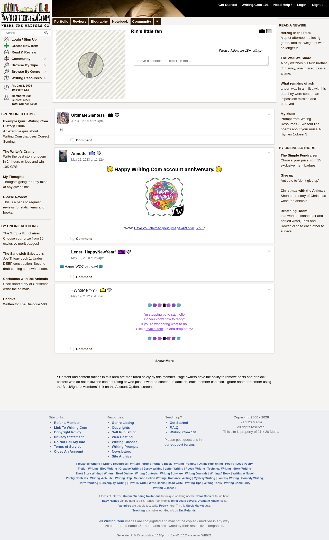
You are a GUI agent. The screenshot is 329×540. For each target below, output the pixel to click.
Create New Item (25, 46)
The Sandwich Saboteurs (23, 253)
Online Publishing (211, 463)
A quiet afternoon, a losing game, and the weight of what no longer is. (303, 43)
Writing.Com (114, 521)
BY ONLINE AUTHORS (19, 226)
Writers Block (162, 463)
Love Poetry (244, 463)
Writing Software (171, 473)
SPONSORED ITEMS (18, 114)
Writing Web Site (101, 478)
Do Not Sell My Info (69, 442)
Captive (9, 299)
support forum (182, 444)
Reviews (79, 21)
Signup (318, 5)
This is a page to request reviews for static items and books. (23, 207)
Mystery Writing (204, 478)
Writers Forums (140, 463)
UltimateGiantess (88, 115)
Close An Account (68, 451)
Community (29, 58)
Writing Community (237, 482)
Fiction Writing (88, 468)
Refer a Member (67, 423)
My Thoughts (13, 177)
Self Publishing (124, 432)
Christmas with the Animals (25, 279)
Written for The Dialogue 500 (25, 304)
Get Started (227, 5)
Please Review (15, 197)
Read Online (124, 473)
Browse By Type (29, 65)
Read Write (175, 482)
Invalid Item (154, 329)
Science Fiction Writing (150, 478)
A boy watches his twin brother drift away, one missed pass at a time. (304, 68)
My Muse (288, 114)
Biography (99, 21)
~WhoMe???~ (84, 290)
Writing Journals (196, 473)
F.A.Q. (174, 427)
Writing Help (123, 478)
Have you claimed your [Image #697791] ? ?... (169, 228)
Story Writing (242, 468)
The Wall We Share (296, 58)
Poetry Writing (195, 468)
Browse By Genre (29, 71)
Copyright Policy (67, 432)
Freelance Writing (88, 463)
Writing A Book (220, 473)
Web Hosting (122, 437)
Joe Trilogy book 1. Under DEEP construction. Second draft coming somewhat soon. (25, 264)
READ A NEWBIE (292, 25)
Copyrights (121, 427)
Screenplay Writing (113, 482)
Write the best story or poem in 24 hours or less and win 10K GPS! (24, 161)
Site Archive (122, 456)
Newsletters (121, 451)
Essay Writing (153, 468)
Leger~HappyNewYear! (93, 252)
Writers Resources (115, 463)
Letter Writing (174, 468)
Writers (109, 473)
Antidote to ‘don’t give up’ (300, 180)
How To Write (138, 482)
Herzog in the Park (296, 33)
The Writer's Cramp (18, 151)
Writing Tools (213, 482)
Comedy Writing (252, 478)
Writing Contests (146, 473)
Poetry (229, 463)
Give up (287, 175)
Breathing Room (294, 211)
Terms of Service (67, 447)
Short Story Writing (88, 473)
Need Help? (282, 5)
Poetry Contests (77, 478)
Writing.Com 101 (255, 5)
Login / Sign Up (24, 39)
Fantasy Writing (228, 478)
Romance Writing (179, 478)
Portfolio (61, 21)
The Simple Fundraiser (21, 233)
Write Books (157, 482)
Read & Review (24, 52)
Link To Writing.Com (70, 427)
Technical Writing (219, 468)
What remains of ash (297, 83)
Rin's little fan (146, 31)
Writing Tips (193, 482)
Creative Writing (130, 468)
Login (301, 5)
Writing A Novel (243, 473)
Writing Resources (29, 78)
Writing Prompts (125, 447)
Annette (79, 153)
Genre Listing (123, 423)
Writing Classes (125, 442)
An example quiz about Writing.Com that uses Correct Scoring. (26, 136)
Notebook (120, 21)
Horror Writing (88, 482)
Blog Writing (108, 468)
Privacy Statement (69, 437)
